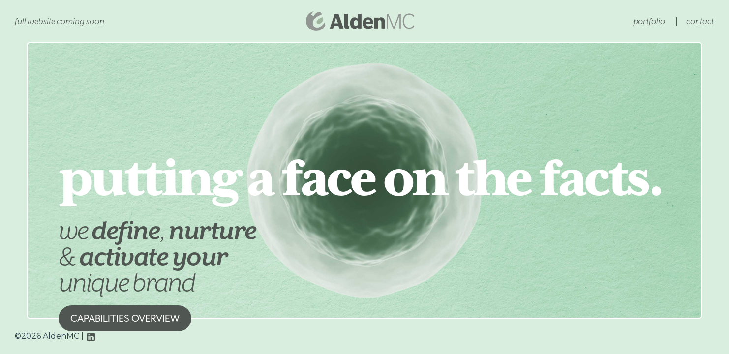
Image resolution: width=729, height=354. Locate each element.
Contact (700, 21)
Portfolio (649, 21)
